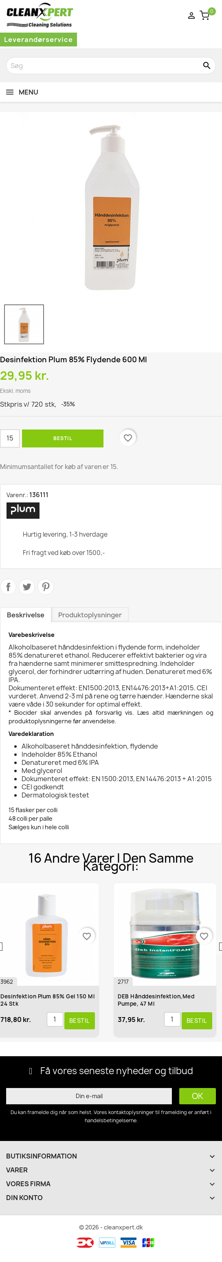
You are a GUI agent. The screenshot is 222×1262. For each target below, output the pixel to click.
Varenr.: (17, 495)
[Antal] (10, 438)
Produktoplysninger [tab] (90, 614)
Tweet (27, 587)
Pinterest (45, 587)
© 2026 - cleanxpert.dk (111, 1227)
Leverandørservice (38, 39)
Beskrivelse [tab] (25, 614)
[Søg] (111, 65)
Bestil (62, 438)
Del (8, 587)
